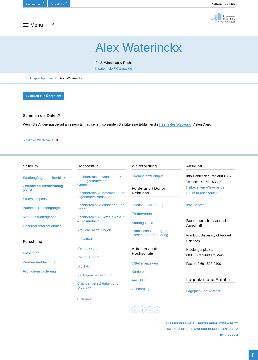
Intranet (85, 299)
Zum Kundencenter (202, 194)
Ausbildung (140, 281)
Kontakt (216, 3)
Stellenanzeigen (146, 264)
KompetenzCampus (148, 177)
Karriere (138, 272)
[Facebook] (135, 310)
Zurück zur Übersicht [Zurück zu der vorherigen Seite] (43, 96)
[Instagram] (150, 310)
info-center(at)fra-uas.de (206, 188)
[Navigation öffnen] (25, 24)
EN (233, 3)
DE (226, 3)
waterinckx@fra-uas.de (113, 69)
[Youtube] (157, 310)
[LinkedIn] (142, 310)
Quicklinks (59, 3)
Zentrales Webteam (176, 125)
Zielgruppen (35, 3)
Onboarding (140, 289)
